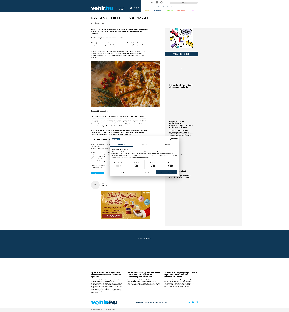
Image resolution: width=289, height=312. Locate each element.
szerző (103, 183)
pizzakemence (103, 118)
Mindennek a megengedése (166, 172)
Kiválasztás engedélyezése (144, 172)
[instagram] (161, 2)
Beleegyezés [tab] (121, 144)
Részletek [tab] (144, 144)
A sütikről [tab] (167, 144)
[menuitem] (145, 7)
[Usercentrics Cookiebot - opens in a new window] (171, 139)
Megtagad (122, 172)
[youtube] (152, 2)
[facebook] (157, 2)
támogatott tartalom (97, 173)
